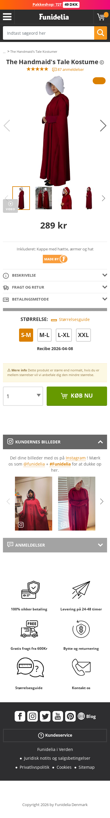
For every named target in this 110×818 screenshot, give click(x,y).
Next (103, 125)
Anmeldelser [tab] (26, 545)
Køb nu (81, 395)
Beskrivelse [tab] (19, 276)
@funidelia (34, 464)
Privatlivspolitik (34, 767)
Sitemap (87, 767)
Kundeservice (55, 735)
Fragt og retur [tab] (23, 288)
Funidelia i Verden (55, 749)
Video (10, 209)
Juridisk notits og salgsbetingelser (57, 758)
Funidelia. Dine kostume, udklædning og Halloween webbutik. (54, 17)
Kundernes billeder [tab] (33, 442)
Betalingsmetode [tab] (26, 299)
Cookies (64, 767)
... (4, 52)
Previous (7, 125)
